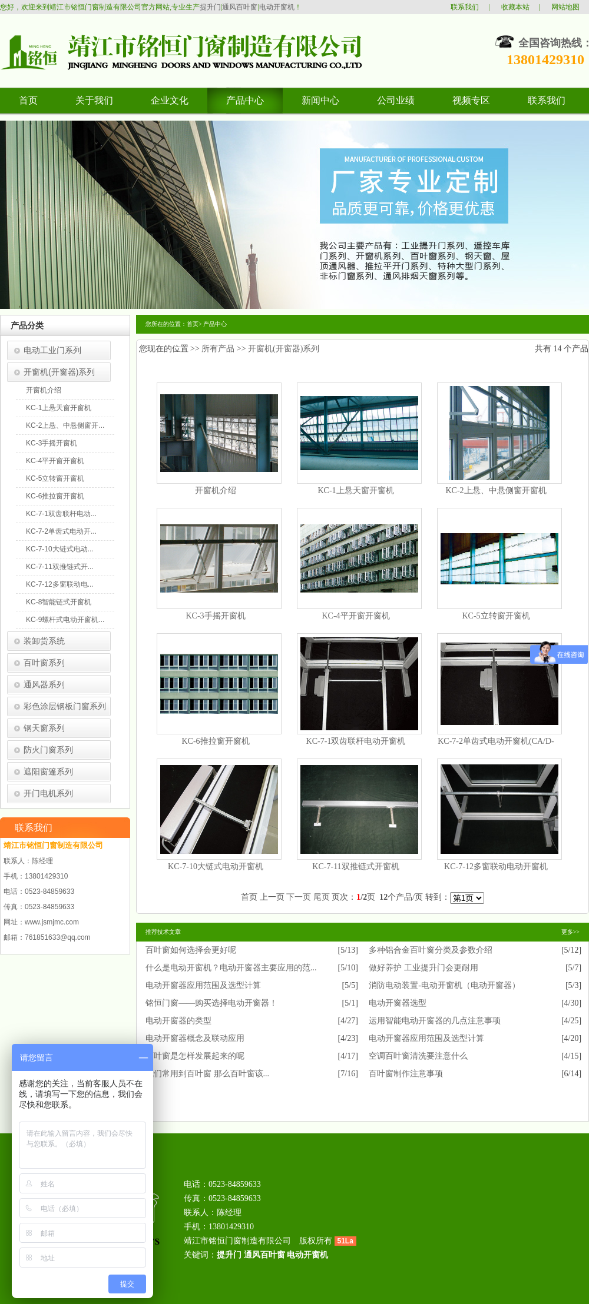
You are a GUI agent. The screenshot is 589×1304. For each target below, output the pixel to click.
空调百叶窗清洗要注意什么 (418, 1056)
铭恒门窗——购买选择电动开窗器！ (211, 1003)
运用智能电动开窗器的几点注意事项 (435, 1020)
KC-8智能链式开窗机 (58, 602)
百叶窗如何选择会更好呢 (190, 950)
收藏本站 (515, 7)
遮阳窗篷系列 (48, 771)
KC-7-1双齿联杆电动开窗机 (356, 741)
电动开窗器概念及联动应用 (194, 1038)
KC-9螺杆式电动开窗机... (65, 620)
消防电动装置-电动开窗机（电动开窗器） (444, 985)
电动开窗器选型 (397, 1003)
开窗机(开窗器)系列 (59, 372)
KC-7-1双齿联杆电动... (61, 514)
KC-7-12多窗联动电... (60, 584)
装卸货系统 (44, 641)
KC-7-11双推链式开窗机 (355, 866)
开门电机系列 (48, 793)
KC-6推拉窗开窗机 (55, 496)
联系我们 (465, 7)
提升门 (210, 7)
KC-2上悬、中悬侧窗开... (65, 425)
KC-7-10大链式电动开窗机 (215, 866)
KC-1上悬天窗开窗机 (58, 408)
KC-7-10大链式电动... (60, 549)
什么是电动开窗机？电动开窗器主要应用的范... (231, 967)
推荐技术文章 (163, 932)
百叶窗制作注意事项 (406, 1073)
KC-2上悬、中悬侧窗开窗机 (495, 490)
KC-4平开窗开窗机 (55, 461)
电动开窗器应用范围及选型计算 (203, 985)
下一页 (298, 897)
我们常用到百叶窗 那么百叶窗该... (207, 1073)
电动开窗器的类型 (178, 1020)
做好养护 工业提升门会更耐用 (423, 967)
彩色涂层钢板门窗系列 (65, 706)
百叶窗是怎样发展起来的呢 (194, 1056)
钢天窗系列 (44, 728)
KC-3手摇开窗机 (51, 443)
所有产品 (217, 348)
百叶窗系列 (44, 662)
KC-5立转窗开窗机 (55, 478)
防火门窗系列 (48, 749)
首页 (192, 324)
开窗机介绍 (43, 390)
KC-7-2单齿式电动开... (61, 531)
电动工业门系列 (52, 350)
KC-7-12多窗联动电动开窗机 (496, 866)
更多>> (570, 932)
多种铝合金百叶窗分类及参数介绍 (430, 950)
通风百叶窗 (239, 7)
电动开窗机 (276, 7)
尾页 (321, 897)
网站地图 (565, 7)
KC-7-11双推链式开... (60, 567)
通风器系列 (44, 684)
